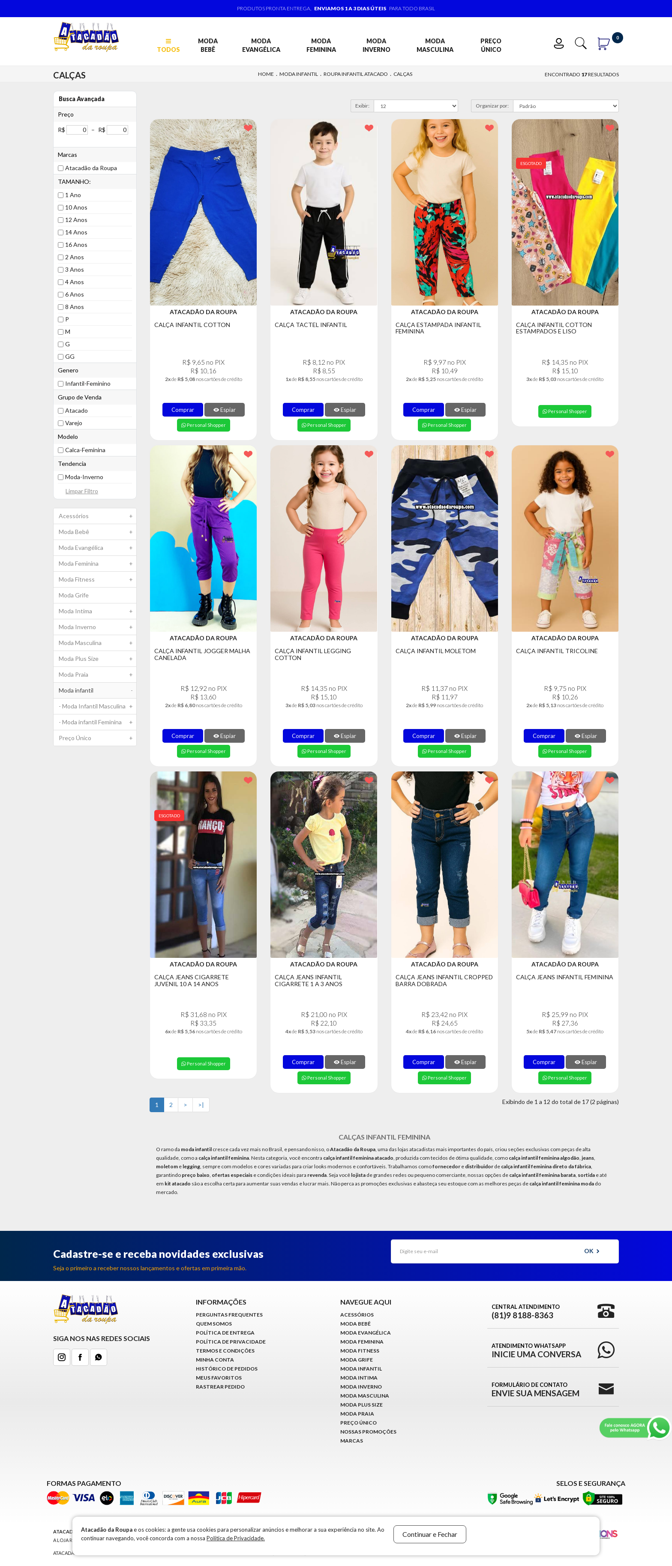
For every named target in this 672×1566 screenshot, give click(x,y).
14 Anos (76, 232)
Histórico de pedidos (227, 1368)
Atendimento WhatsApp (536, 1350)
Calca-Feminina (85, 449)
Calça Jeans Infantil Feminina (564, 977)
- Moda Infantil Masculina (97, 706)
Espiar (224, 409)
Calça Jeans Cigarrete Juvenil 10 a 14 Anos (191, 980)
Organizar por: (492, 105)
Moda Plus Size (97, 658)
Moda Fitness (97, 579)
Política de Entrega (225, 1332)
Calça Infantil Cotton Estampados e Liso (554, 328)
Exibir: (362, 105)
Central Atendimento (526, 1311)
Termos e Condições (225, 1350)
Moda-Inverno (84, 476)
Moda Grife (74, 595)
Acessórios (97, 516)
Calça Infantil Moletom (436, 651)
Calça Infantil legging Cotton (313, 654)
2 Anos (74, 257)
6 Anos (74, 294)
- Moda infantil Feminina (97, 722)
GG (70, 356)
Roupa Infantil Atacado (356, 74)
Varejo (73, 422)
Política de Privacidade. (236, 1538)
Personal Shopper (203, 425)
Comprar (182, 409)
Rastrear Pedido (220, 1386)
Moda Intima (97, 611)
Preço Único (490, 45)
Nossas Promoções (368, 1431)
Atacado (76, 410)
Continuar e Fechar (429, 1534)
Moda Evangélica (261, 45)
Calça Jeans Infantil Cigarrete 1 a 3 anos (308, 980)
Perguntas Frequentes (229, 1314)
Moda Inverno (376, 45)
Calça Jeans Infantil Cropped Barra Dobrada (444, 980)
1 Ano (73, 194)
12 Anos (76, 219)
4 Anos (74, 281)
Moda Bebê (208, 45)
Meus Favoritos (219, 1377)
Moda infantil (298, 74)
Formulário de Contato (535, 1389)
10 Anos (76, 207)
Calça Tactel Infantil (311, 324)
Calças (402, 74)
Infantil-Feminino (88, 383)
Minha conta (215, 1359)
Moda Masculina (435, 45)
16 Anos (76, 244)
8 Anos (74, 306)
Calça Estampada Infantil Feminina (438, 328)
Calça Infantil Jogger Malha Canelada (202, 654)
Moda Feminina (321, 45)
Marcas (351, 1440)
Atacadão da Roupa (91, 167)
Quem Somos (214, 1323)
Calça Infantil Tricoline (557, 651)
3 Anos (74, 269)
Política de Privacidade (231, 1341)
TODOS (168, 45)
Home (266, 74)
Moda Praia (97, 674)
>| (201, 1104)
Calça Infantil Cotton (192, 324)
